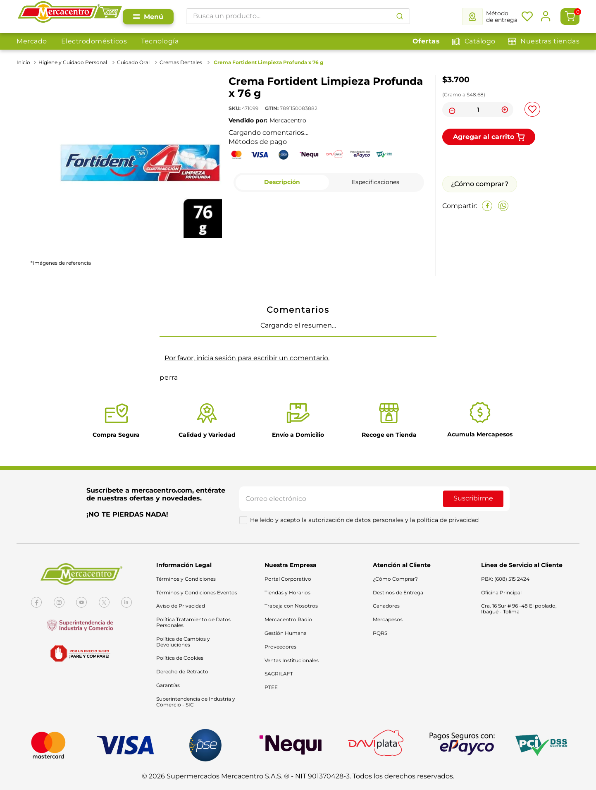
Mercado (32, 41)
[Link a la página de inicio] (24, 62)
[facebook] (487, 206)
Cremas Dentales (181, 62)
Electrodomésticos (94, 41)
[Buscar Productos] (400, 16)
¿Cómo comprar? (479, 184)
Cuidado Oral (133, 62)
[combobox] (298, 16)
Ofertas (426, 41)
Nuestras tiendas (549, 41)
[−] (451, 109)
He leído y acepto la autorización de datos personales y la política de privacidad (364, 520)
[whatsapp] (503, 206)
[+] (504, 109)
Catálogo (480, 41)
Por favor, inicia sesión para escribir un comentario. (246, 358)
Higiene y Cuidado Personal (72, 62)
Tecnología (160, 41)
